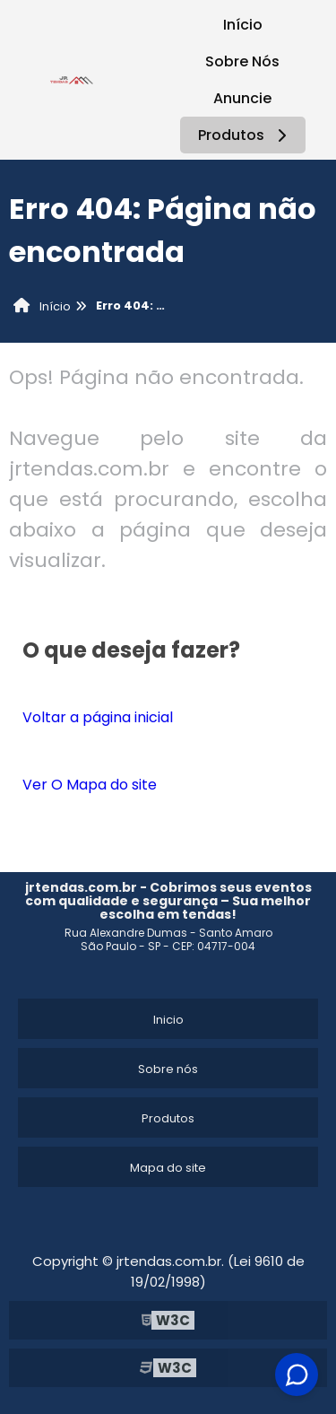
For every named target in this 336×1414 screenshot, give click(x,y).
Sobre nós (168, 1069)
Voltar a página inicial (97, 717)
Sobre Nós (242, 61)
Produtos (245, 135)
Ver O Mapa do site (89, 784)
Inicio (168, 1019)
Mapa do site (168, 1167)
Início (243, 24)
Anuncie (242, 98)
